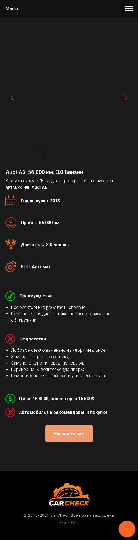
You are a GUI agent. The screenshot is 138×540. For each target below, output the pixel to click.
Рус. (75, 522)
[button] (69, 433)
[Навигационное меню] (129, 9)
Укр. (63, 522)
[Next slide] (125, 98)
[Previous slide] (12, 98)
